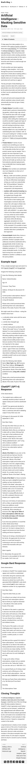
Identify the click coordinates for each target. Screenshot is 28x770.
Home (2, 12)
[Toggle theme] (11, 2)
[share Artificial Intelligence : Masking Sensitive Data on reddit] (11, 762)
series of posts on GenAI (17, 46)
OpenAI (12, 36)
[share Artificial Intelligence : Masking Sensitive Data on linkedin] (8, 762)
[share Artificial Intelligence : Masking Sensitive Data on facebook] (14, 762)
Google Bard (5, 36)
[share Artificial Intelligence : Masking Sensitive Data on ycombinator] (23, 762)
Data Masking (12, 48)
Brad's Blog (5, 2)
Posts (6, 12)
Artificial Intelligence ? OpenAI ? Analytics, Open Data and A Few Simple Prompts (12, 700)
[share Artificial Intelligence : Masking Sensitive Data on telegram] (20, 762)
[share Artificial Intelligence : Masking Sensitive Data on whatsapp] (17, 762)
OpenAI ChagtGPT (9, 268)
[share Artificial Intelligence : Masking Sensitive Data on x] (5, 762)
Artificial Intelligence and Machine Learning (12, 32)
